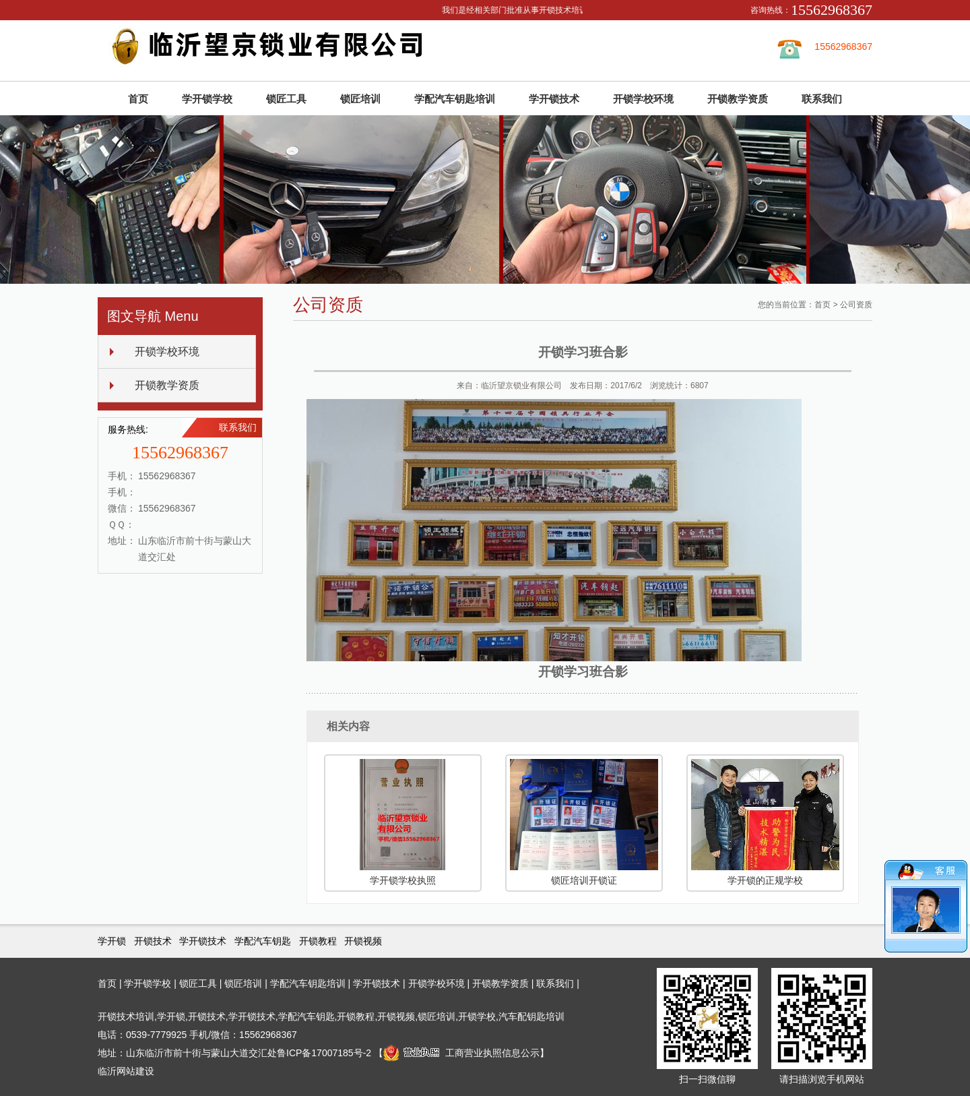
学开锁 (112, 941)
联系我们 (822, 98)
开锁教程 (318, 941)
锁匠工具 (286, 98)
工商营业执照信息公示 (461, 1052)
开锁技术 (153, 941)
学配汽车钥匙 (262, 941)
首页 (138, 98)
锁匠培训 (360, 98)
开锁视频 (363, 941)
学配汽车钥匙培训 (454, 98)
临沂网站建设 (126, 1071)
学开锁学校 (207, 98)
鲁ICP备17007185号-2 (324, 1052)
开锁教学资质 (737, 98)
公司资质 (856, 304)
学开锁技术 (554, 98)
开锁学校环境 (643, 98)
